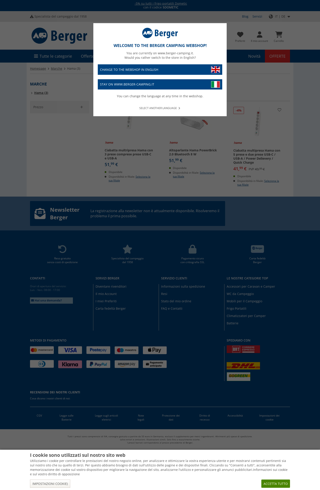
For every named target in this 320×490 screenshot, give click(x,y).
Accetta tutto (276, 484)
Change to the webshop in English (160, 69)
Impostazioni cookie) (50, 484)
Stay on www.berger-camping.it (160, 84)
